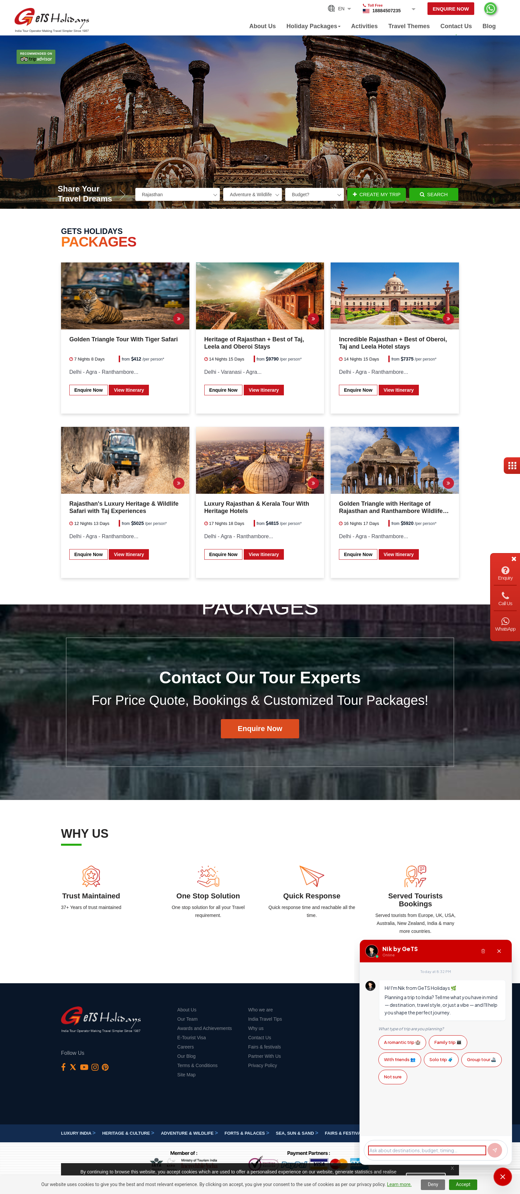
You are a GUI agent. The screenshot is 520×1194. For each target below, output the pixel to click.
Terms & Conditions (197, 1065)
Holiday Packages (314, 26)
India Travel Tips (265, 1019)
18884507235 (386, 10)
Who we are (260, 1009)
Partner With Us (264, 1056)
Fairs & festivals (264, 1047)
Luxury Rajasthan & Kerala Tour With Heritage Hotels (256, 507)
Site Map (186, 1074)
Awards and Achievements (204, 1028)
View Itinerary (129, 390)
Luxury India (78, 1133)
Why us (256, 1028)
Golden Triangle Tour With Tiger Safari (123, 339)
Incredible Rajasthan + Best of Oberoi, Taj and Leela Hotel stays (393, 343)
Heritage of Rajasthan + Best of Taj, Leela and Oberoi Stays (254, 343)
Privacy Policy (262, 1065)
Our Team (187, 1019)
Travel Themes (409, 26)
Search (434, 194)
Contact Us (456, 26)
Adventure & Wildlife (189, 1133)
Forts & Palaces (247, 1133)
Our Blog (186, 1056)
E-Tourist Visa (191, 1037)
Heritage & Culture (128, 1133)
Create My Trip (377, 194)
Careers (185, 1047)
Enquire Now (451, 9)
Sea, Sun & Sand (297, 1133)
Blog (489, 26)
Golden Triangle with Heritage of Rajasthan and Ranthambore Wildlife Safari (391, 507)
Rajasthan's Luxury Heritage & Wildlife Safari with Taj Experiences (123, 507)
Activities (364, 26)
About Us (262, 26)
